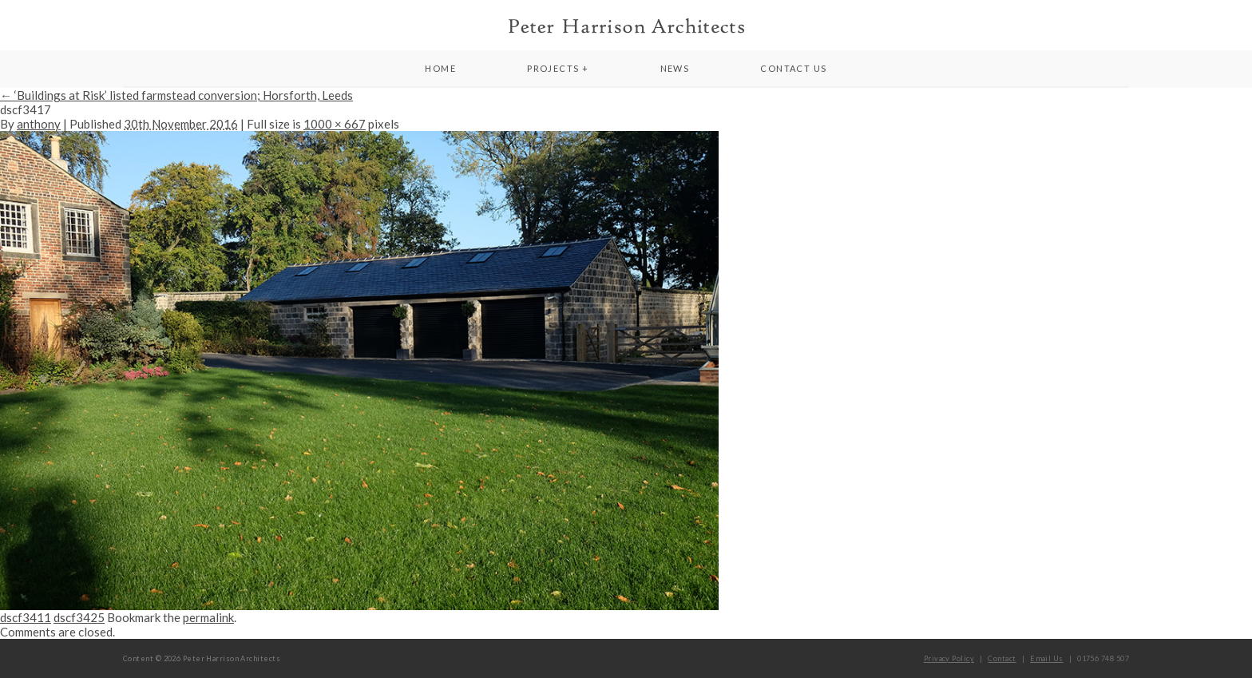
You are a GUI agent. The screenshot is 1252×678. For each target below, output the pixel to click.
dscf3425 (79, 617)
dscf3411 (25, 617)
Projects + (557, 68)
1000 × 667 (334, 124)
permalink (208, 617)
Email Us (1047, 658)
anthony (39, 124)
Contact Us (793, 68)
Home (440, 68)
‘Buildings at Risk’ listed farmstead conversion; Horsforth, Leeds (176, 95)
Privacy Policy (949, 658)
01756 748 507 (1103, 658)
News (675, 68)
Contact (1002, 658)
